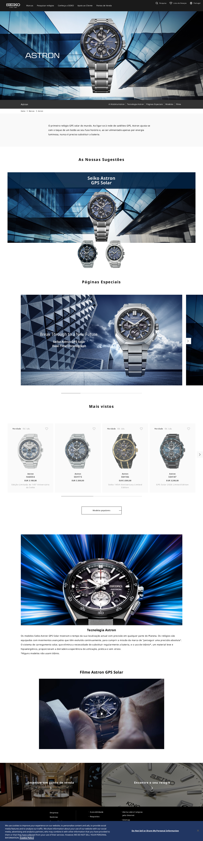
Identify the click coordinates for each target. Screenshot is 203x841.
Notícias (54, 817)
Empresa (54, 812)
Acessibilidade (96, 812)
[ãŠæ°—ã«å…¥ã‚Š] (46, 439)
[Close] (198, 830)
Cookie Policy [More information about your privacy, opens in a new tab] (26, 837)
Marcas (32, 111)
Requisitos (95, 816)
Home (23, 111)
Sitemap (126, 819)
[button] (161, 3)
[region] (101, 831)
